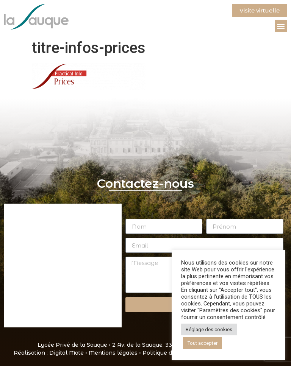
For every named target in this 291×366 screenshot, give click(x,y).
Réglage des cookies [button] (209, 329)
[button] (281, 26)
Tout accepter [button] (202, 343)
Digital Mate (66, 352)
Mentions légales (113, 352)
